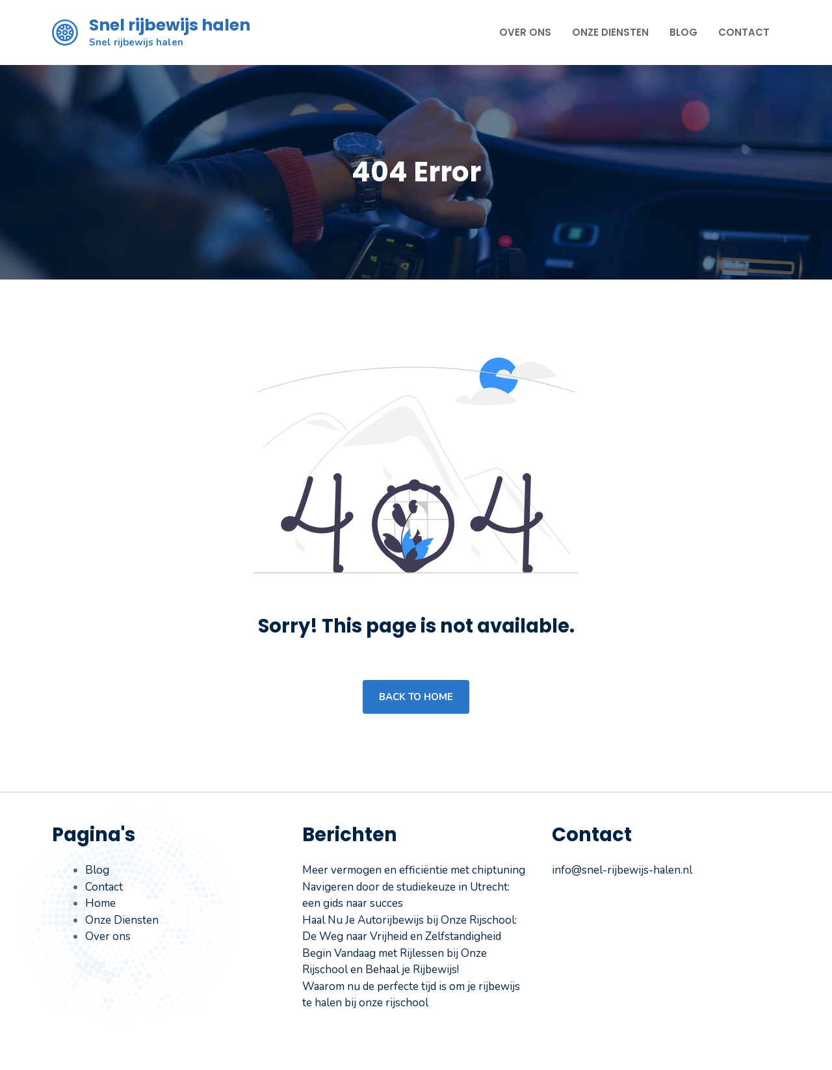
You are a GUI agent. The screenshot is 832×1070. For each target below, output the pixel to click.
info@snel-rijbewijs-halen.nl (622, 870)
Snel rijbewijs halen (169, 25)
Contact (744, 32)
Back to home (416, 696)
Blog (683, 32)
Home (100, 903)
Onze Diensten (610, 32)
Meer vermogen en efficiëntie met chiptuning (413, 870)
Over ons (525, 32)
